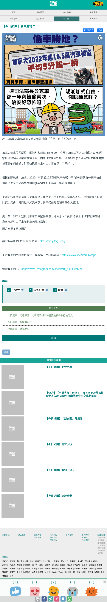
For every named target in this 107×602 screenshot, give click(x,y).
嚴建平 (12, 572)
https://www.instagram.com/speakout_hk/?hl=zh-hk (51, 268)
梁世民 (80, 561)
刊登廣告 (101, 550)
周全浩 (27, 568)
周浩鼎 (55, 565)
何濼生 (95, 561)
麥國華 (19, 565)
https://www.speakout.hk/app (79, 255)
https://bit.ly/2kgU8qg (52, 241)
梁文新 (72, 572)
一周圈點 (55, 561)
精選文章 (98, 572)
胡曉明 (47, 565)
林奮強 (5, 576)
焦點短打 (46, 561)
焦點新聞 (40, 12)
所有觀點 (53, 540)
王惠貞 (84, 565)
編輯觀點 (53, 537)
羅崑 (78, 572)
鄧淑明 (47, 568)
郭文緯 (27, 565)
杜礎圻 (27, 572)
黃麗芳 (5, 572)
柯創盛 (84, 568)
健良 (34, 572)
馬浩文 (87, 561)
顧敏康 (19, 561)
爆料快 (100, 553)
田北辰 (62, 565)
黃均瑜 (62, 568)
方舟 (34, 568)
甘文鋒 (19, 572)
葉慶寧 (5, 568)
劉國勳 (77, 568)
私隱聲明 (101, 537)
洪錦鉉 (92, 568)
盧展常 (47, 572)
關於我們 (101, 535)
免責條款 (101, 540)
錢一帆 (34, 565)
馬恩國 (19, 568)
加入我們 (101, 545)
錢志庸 (69, 568)
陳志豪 (90, 572)
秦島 (41, 565)
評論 (6, 352)
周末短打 (64, 561)
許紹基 (12, 565)
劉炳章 (73, 561)
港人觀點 (40, 18)
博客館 (84, 537)
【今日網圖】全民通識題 (18, 322)
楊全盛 (55, 568)
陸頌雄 (99, 568)
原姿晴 (5, 565)
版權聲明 (101, 543)
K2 (66, 572)
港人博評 (94, 18)
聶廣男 (40, 572)
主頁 (13, 12)
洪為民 (40, 568)
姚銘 (84, 572)
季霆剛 (77, 565)
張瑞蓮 (12, 561)
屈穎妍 (5, 561)
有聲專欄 (13, 18)
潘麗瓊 (99, 565)
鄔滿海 (69, 565)
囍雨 (11, 576)
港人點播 (67, 12)
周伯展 (92, 565)
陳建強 (12, 568)
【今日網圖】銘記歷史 (17, 328)
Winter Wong (57, 572)
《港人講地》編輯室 (32, 561)
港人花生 (67, 18)
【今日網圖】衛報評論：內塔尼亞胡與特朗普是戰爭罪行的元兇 (39, 315)
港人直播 (94, 12)
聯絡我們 (101, 548)
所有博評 (85, 540)
